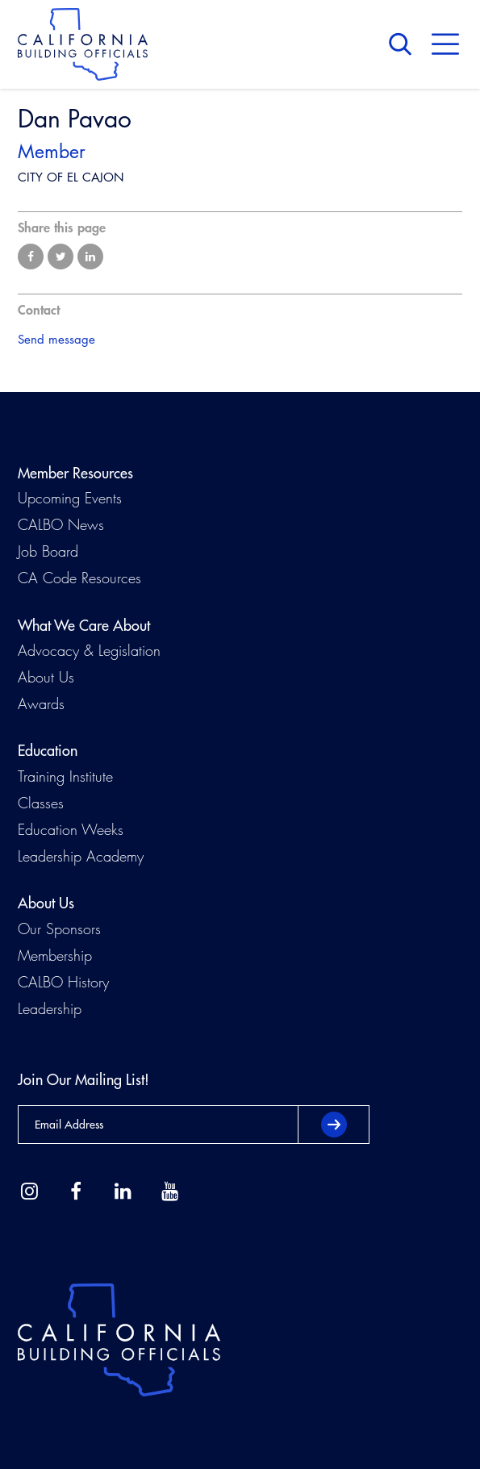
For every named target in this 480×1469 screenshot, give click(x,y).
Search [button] (404, 44)
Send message (56, 339)
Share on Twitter (60, 256)
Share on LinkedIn (90, 256)
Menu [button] (445, 44)
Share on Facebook (31, 256)
